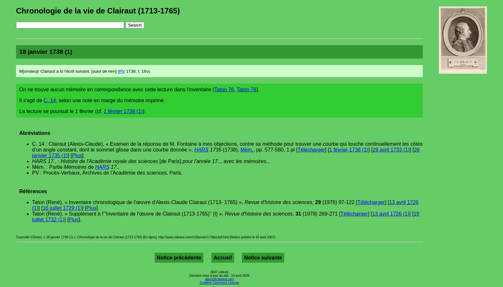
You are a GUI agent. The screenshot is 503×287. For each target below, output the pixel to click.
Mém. (247, 149)
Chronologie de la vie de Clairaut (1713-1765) (98, 10)
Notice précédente (179, 257)
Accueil (223, 257)
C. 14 (50, 100)
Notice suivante (263, 257)
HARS (201, 149)
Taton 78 (246, 89)
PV (122, 71)
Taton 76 (224, 89)
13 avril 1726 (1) (390, 214)
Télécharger (311, 149)
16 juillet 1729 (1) (62, 208)
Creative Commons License (219, 282)
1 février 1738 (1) (123, 111)
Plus (77, 155)
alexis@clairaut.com (219, 279)
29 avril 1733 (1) (391, 149)
